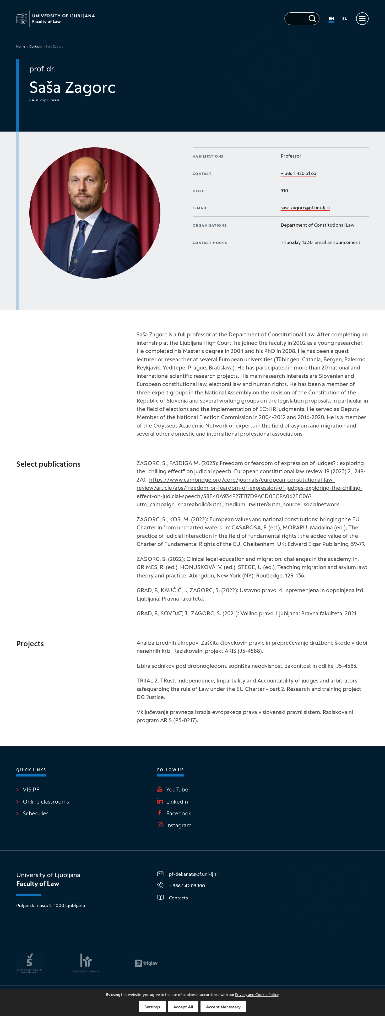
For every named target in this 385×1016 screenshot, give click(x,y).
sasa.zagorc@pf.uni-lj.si (305, 208)
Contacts (35, 46)
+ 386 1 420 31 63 (298, 173)
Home (20, 46)
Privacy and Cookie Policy (257, 995)
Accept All (183, 1007)
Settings (152, 1007)
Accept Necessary (223, 1007)
